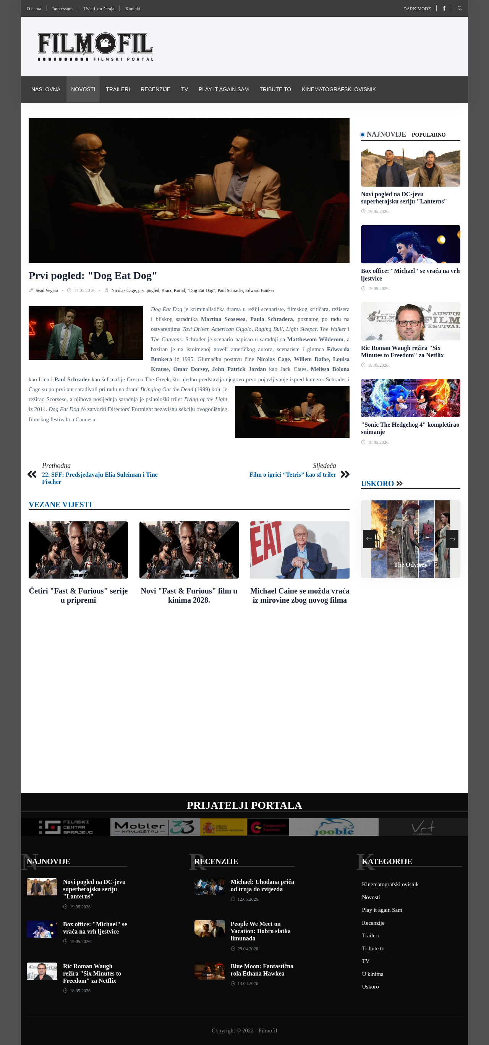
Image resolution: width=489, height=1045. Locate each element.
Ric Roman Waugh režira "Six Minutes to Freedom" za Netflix (92, 973)
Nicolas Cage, (124, 290)
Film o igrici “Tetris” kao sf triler (292, 474)
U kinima (373, 974)
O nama (34, 8)
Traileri (118, 89)
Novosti (83, 89)
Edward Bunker (259, 290)
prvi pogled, (150, 290)
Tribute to (275, 89)
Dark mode (417, 8)
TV (184, 89)
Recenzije (155, 89)
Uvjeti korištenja (99, 8)
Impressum (62, 8)
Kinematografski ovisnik (339, 89)
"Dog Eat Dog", (202, 290)
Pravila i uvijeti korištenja (72, 115)
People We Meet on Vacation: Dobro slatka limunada (261, 931)
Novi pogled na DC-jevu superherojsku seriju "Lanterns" (94, 889)
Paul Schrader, (232, 290)
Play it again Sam (224, 89)
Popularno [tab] (429, 135)
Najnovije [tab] (386, 134)
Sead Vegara (47, 290)
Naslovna (45, 89)
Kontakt (132, 8)
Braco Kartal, (175, 290)
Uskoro (377, 483)
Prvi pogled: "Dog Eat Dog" (93, 275)
